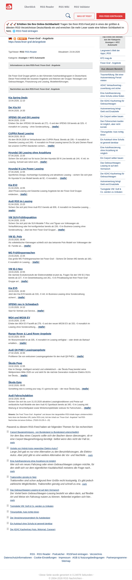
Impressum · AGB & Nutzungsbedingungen (81, 557)
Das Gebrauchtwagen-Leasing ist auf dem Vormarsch (34, 490)
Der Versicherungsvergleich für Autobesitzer (30, 518)
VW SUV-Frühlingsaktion (22, 217)
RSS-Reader (31, 52)
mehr (55, 126)
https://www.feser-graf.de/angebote (27, 41)
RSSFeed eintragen (77, 554)
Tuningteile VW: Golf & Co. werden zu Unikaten (31, 506)
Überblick (29, 6)
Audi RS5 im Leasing (20, 201)
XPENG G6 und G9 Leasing (23, 117)
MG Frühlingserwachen (21, 252)
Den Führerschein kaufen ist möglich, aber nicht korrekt (112, 124)
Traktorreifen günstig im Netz (23, 477)
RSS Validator (82, 6)
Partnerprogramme (117, 557)
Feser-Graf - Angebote (110, 63)
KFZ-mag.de (106, 58)
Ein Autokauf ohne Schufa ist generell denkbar (31, 523)
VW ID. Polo (15, 236)
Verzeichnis (96, 554)
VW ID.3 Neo (15, 269)
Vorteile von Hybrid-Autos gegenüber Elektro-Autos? (34, 448)
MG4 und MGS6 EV (19, 317)
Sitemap (66, 561)
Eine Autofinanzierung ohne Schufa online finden (112, 94)
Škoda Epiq (14, 382)
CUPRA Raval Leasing (21, 133)
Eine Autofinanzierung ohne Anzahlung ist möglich (33, 461)
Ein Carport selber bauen (111, 116)
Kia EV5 (12, 288)
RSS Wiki (64, 6)
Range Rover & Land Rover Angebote (29, 333)
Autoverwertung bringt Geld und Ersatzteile (110, 110)
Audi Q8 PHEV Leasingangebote (26, 350)
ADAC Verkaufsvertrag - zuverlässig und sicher (111, 86)
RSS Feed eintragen (110, 16)
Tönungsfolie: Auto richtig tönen (24, 512)
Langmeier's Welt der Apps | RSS (110, 52)
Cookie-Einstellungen (45, 557)
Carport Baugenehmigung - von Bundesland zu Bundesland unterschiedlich (44, 432)
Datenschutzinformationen (18, 557)
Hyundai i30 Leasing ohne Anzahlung (29, 152)
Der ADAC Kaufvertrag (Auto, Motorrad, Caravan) (32, 529)
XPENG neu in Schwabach (23, 304)
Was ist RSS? (84, 16)
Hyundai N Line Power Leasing (26, 168)
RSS (32, 554)
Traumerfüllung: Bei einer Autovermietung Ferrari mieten (111, 77)
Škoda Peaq (15, 363)
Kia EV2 (12, 185)
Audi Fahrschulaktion (20, 395)
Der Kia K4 (14, 107)
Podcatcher (58, 554)
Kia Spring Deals (18, 97)
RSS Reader (47, 6)
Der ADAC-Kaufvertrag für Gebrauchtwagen (112, 102)
